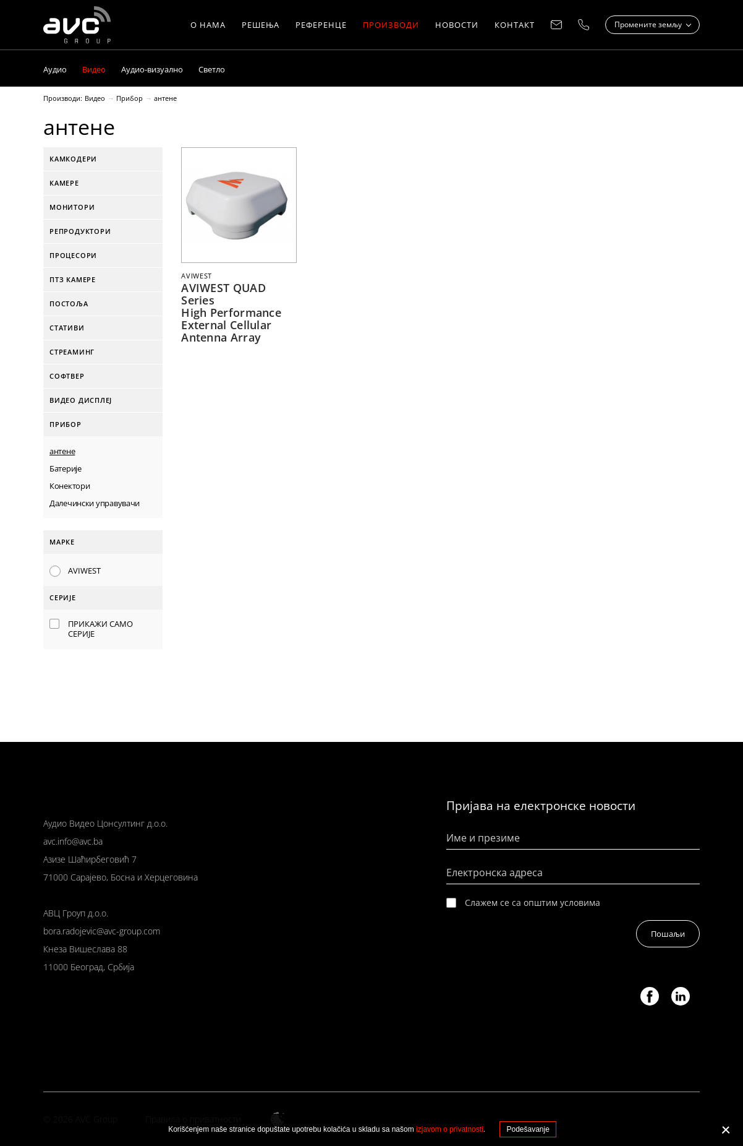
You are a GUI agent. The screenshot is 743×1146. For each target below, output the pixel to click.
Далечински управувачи (94, 503)
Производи (391, 24)
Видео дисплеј (80, 400)
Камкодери (73, 158)
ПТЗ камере (72, 279)
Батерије (65, 468)
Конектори (69, 485)
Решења (260, 24)
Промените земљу (649, 24)
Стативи (67, 327)
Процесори (73, 255)
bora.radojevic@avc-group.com (101, 931)
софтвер (67, 376)
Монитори (72, 207)
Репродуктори (80, 231)
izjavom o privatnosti (449, 1129)
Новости (456, 24)
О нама (208, 24)
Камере (64, 182)
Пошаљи (668, 933)
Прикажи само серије (100, 629)
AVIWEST (84, 570)
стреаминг (72, 351)
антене (165, 98)
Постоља (68, 303)
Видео (95, 98)
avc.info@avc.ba (73, 841)
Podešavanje (527, 1129)
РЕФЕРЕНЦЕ (321, 24)
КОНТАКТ (515, 24)
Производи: (62, 98)
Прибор (129, 98)
